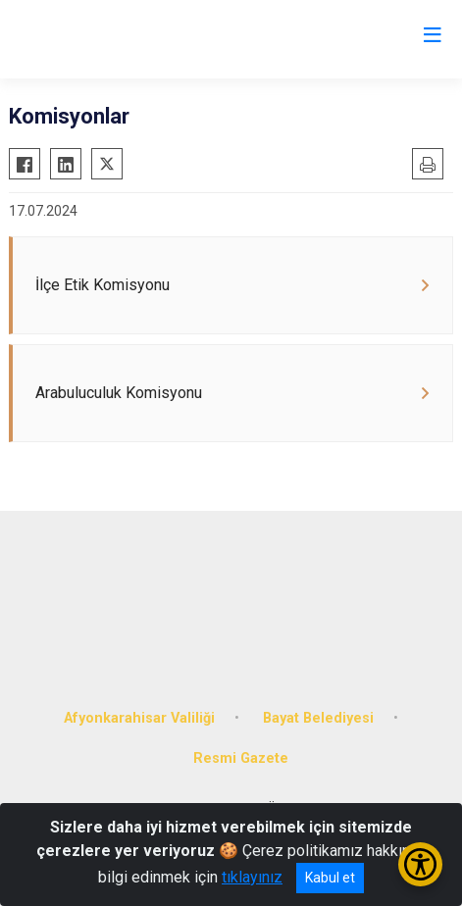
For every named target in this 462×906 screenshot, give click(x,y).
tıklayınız (252, 877)
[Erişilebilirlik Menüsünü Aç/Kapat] (420, 864)
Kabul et (330, 877)
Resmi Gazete (240, 758)
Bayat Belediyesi (318, 718)
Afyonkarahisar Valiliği (139, 718)
